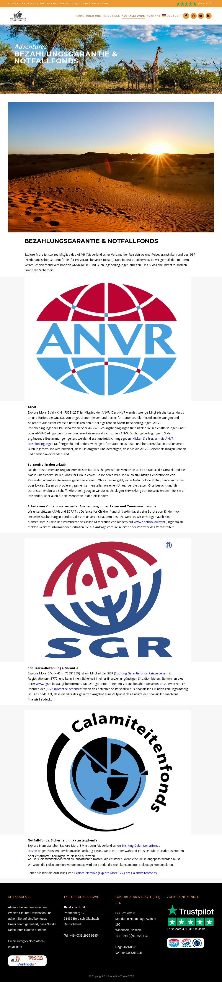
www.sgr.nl (43, 684)
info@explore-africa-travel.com (84, 4)
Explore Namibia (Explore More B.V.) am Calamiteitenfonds (115, 873)
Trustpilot (206, 3)
